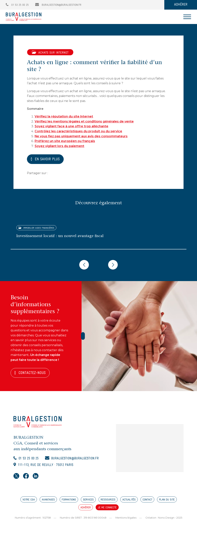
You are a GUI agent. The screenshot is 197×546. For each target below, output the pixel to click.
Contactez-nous (32, 373)
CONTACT (147, 500)
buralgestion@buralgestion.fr (58, 5)
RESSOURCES (108, 500)
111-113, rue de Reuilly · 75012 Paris (47, 466)
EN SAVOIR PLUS (48, 159)
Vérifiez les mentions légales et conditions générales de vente (84, 121)
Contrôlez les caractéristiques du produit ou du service (78, 131)
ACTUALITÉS (129, 500)
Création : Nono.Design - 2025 (163, 518)
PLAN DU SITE (167, 500)
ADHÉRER (180, 5)
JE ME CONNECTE (107, 508)
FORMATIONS (69, 500)
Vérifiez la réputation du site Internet (64, 116)
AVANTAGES (48, 500)
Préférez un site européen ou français (65, 141)
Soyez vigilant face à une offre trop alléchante (71, 126)
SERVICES (88, 500)
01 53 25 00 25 (17, 5)
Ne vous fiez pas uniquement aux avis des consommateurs (81, 136)
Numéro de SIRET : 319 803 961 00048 (83, 518)
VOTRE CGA (29, 500)
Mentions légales (125, 518)
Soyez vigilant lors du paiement (59, 146)
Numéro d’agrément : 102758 (33, 518)
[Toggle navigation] (187, 16)
